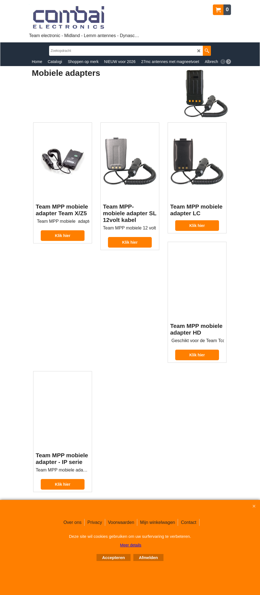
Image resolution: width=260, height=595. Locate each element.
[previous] (222, 61)
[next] (228, 61)
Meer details (130, 545)
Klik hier (62, 235)
